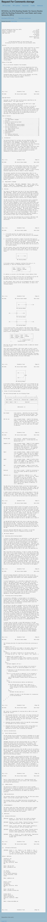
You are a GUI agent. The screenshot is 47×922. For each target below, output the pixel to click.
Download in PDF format (7, 18)
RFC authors (16, 6)
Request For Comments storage (17, 1)
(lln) (12, 21)
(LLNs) (15, 21)
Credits (33, 6)
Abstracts (40, 6)
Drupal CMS (4, 921)
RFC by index (7, 6)
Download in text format (25, 18)
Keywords (25, 6)
